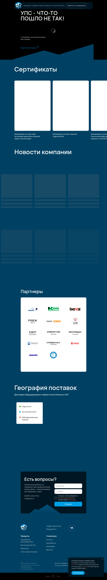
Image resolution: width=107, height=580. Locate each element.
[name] (68, 486)
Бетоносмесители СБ (28, 545)
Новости (41, 5)
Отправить (68, 504)
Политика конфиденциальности (64, 563)
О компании (51, 536)
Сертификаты (51, 543)
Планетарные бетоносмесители (27, 541)
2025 (37, 565)
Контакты (61, 5)
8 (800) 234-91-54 (31, 496)
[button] (76, 5)
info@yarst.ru (29, 498)
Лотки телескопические (29, 552)
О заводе (35, 5)
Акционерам (50, 546)
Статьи (54, 5)
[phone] (68, 491)
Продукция (27, 5)
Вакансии (48, 5)
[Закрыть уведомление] (102, 559)
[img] (18, 5)
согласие (74, 564)
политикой (85, 566)
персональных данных (65, 498)
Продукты (25, 536)
